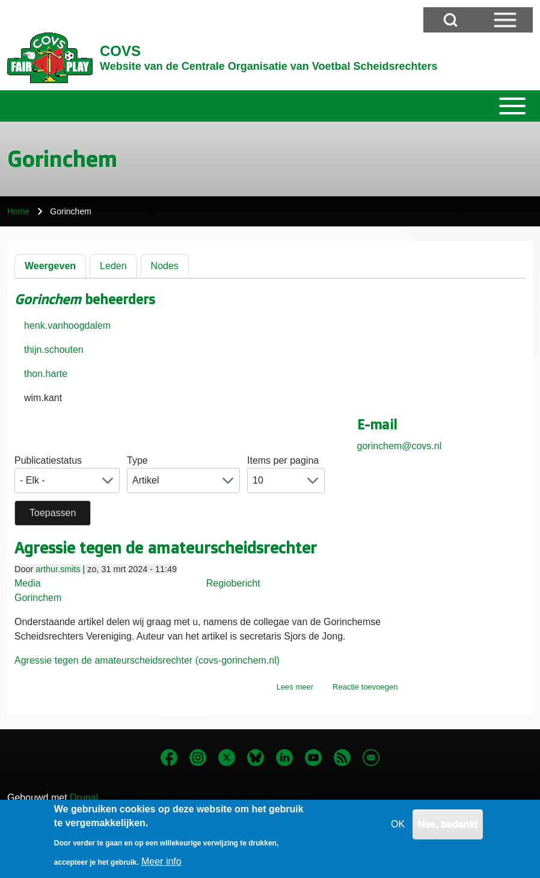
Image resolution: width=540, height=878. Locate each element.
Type (137, 460)
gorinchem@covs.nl (399, 446)
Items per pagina (283, 460)
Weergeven (50, 266)
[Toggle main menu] (270, 106)
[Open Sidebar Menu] (505, 20)
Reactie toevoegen (365, 686)
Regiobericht (233, 583)
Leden (113, 266)
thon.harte (45, 374)
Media (27, 583)
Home (18, 211)
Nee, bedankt (448, 826)
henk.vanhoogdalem (67, 325)
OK (398, 826)
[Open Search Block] (450, 20)
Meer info (161, 863)
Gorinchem (37, 598)
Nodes (165, 266)
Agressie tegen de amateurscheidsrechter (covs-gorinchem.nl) (147, 660)
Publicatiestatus (48, 460)
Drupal (84, 797)
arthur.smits (57, 569)
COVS (120, 51)
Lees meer (295, 686)
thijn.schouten (54, 349)
